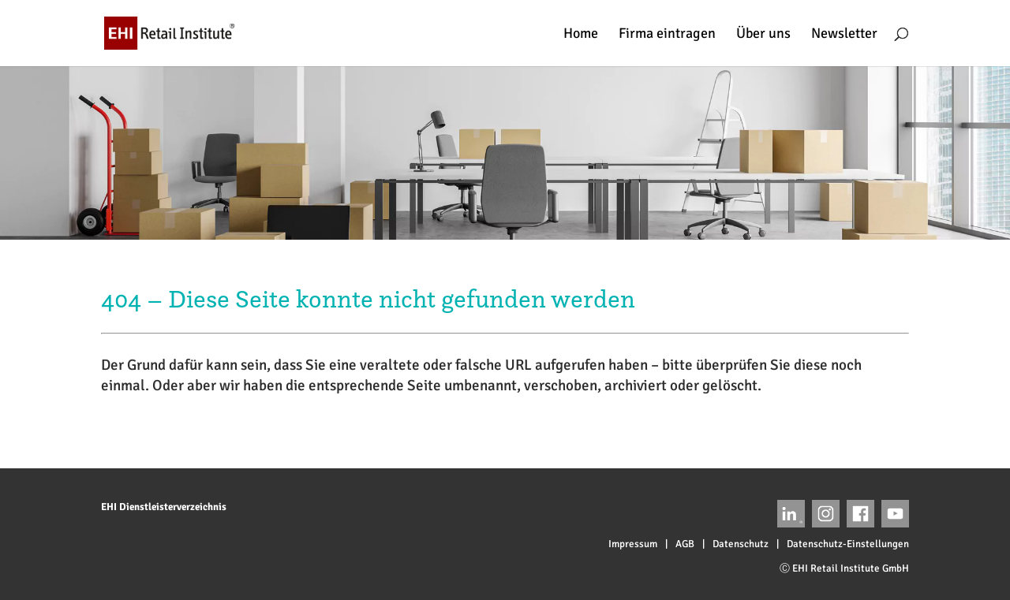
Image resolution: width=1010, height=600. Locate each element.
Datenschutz (741, 544)
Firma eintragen (667, 35)
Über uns (763, 35)
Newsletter (844, 35)
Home (580, 35)
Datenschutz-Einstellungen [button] (848, 544)
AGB (684, 544)
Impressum (632, 544)
